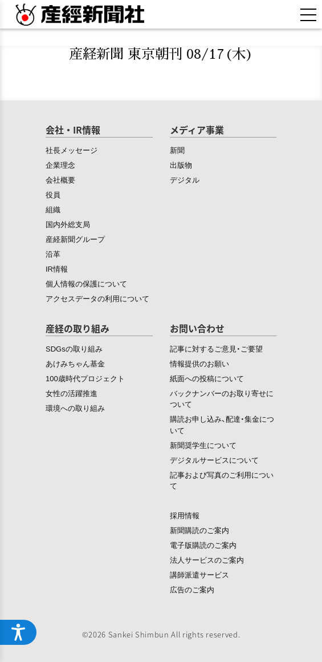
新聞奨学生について (203, 444)
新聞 (177, 149)
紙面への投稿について (207, 378)
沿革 (53, 253)
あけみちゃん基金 (75, 363)
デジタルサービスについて (214, 459)
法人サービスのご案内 (207, 559)
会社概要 (60, 179)
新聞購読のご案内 (199, 529)
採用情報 (184, 515)
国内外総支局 (68, 224)
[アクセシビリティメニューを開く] (18, 632)
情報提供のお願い (199, 363)
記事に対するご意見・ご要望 (216, 348)
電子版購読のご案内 (203, 544)
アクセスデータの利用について (97, 298)
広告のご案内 (192, 589)
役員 (53, 194)
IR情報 (57, 268)
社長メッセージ (71, 149)
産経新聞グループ (75, 238)
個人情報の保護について (86, 283)
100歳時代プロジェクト (85, 378)
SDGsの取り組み (74, 348)
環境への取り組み (75, 407)
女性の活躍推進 (71, 392)
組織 (53, 209)
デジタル (184, 179)
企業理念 (60, 164)
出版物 (181, 164)
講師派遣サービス (199, 574)
